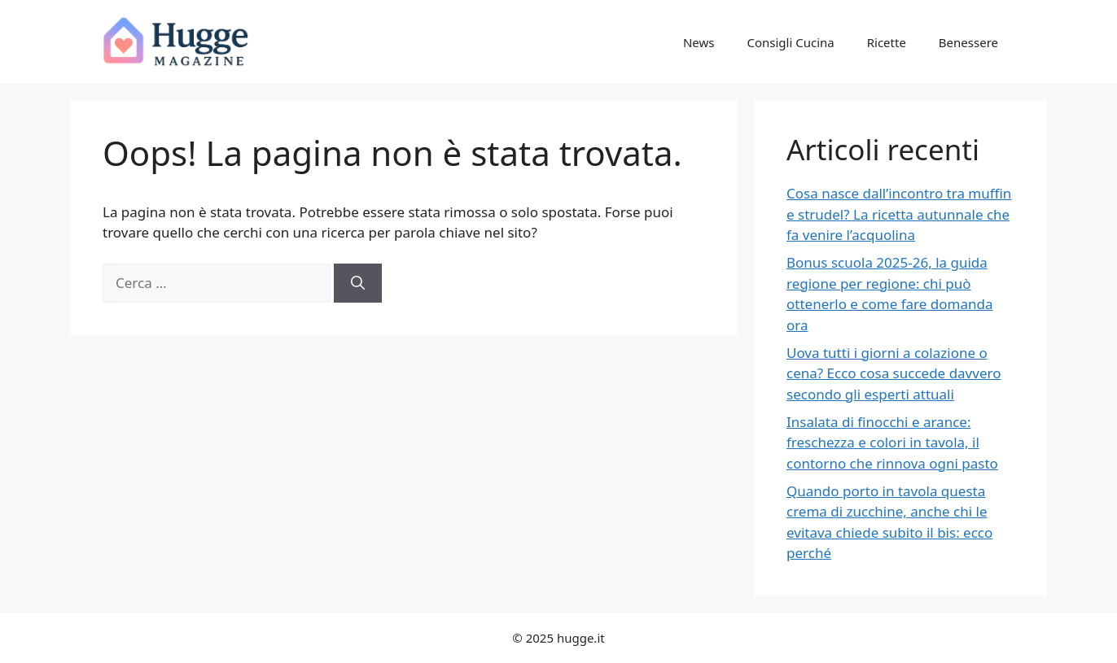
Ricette (886, 42)
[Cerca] (358, 283)
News (699, 42)
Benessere (968, 42)
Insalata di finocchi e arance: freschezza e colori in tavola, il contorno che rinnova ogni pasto (892, 442)
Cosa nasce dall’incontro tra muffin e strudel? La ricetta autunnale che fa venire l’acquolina (898, 214)
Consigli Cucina (790, 42)
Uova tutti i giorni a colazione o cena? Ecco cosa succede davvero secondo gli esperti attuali (893, 373)
